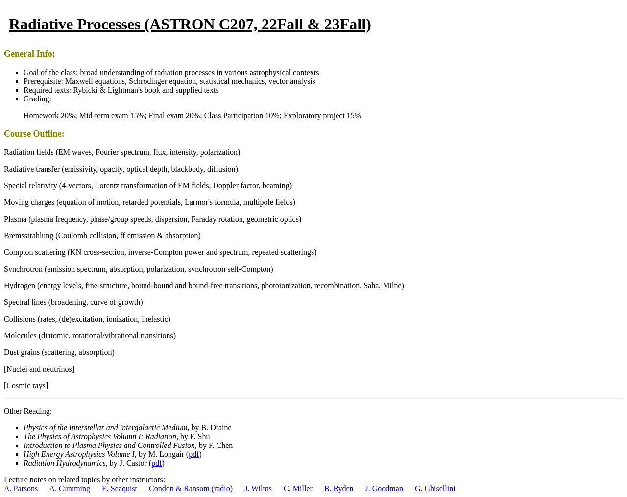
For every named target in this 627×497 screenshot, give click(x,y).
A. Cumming (69, 488)
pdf (194, 454)
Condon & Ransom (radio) (191, 488)
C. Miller (298, 488)
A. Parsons (21, 488)
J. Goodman (384, 488)
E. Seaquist (119, 488)
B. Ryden (339, 488)
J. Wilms (258, 488)
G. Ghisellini (435, 488)
